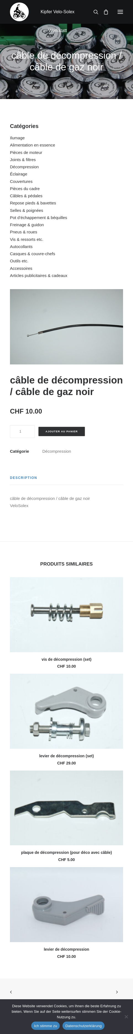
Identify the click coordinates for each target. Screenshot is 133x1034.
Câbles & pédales (26, 195)
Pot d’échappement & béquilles (38, 217)
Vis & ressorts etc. (26, 239)
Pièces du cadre (25, 188)
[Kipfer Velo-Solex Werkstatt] (19, 11)
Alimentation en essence (32, 145)
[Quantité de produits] (22, 431)
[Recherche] (93, 11)
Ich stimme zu (45, 1026)
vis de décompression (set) (66, 659)
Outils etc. (19, 260)
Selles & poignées (26, 210)
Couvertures (21, 181)
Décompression (24, 166)
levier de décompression (66, 949)
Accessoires (21, 268)
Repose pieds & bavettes (33, 203)
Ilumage (17, 137)
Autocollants (21, 246)
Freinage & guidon (27, 224)
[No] (126, 1016)
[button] (120, 12)
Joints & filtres (23, 159)
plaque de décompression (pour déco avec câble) (66, 852)
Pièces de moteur (26, 152)
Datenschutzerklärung (83, 1026)
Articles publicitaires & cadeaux (38, 275)
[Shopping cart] (103, 11)
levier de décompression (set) (66, 756)
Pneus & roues (23, 232)
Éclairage (18, 174)
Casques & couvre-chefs (32, 253)
